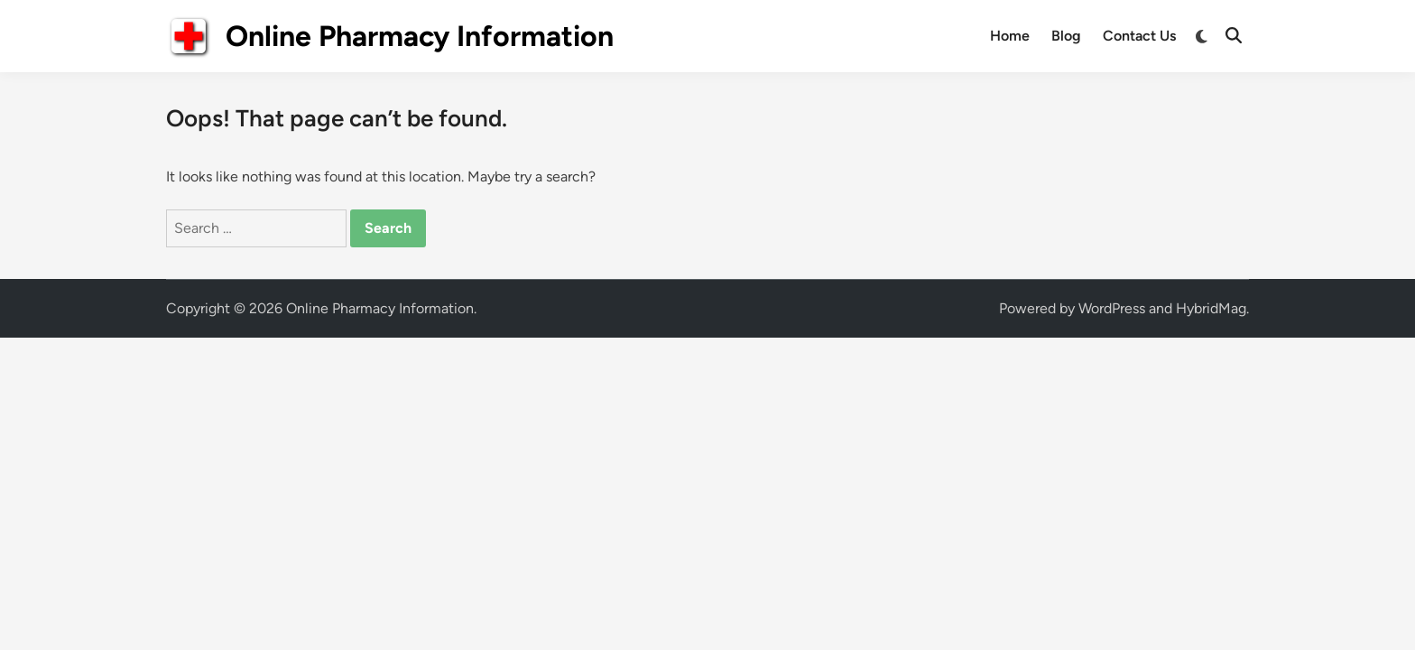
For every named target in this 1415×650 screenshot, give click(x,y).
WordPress (1111, 308)
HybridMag (1211, 308)
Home (1010, 35)
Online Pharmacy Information (420, 36)
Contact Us (1139, 35)
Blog (1066, 35)
